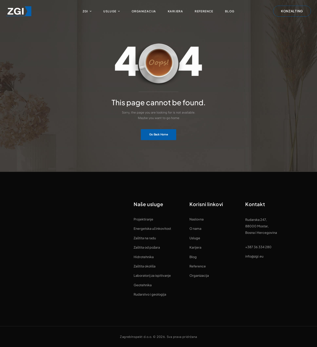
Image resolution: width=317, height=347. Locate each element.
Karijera (175, 11)
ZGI (85, 11)
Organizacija (144, 11)
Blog (230, 11)
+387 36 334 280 (258, 247)
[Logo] (18, 11)
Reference (204, 11)
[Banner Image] (158, 134)
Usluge (109, 11)
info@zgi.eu (254, 256)
